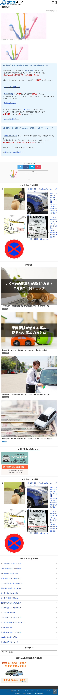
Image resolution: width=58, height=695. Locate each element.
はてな (31, 167)
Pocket (37, 167)
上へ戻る (55, 692)
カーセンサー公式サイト (12, 87)
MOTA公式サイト (10, 103)
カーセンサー (29, 70)
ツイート (20, 167)
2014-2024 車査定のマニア (27, 693)
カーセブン (27, 109)
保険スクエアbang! (10, 136)
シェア (26, 167)
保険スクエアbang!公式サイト (14, 152)
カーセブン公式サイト (11, 119)
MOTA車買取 (8, 94)
